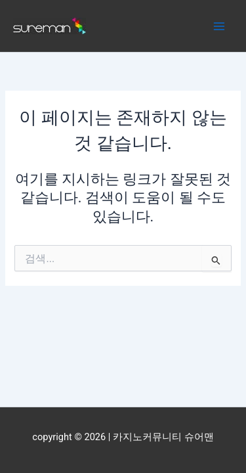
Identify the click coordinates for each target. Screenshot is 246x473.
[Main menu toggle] (219, 26)
